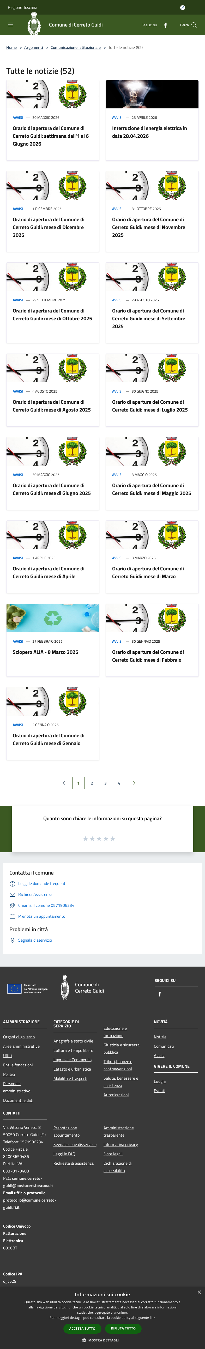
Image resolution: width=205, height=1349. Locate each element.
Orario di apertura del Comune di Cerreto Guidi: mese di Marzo (148, 572)
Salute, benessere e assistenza (121, 1082)
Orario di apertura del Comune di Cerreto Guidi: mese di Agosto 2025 (52, 406)
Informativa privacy (121, 1144)
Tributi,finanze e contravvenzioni (118, 1065)
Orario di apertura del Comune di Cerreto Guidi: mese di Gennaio (49, 739)
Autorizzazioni (116, 1095)
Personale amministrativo (16, 1087)
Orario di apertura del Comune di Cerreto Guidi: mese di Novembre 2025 (148, 227)
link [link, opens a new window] (152, 1317)
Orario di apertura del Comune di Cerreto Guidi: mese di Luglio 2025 (150, 406)
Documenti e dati (18, 1100)
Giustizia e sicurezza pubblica (122, 1048)
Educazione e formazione (115, 1032)
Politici (9, 1074)
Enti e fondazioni (18, 1065)
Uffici (7, 1055)
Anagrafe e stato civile (73, 1041)
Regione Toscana (22, 7)
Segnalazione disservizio (75, 1144)
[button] (102, 1340)
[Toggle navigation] (10, 24)
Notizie (160, 1037)
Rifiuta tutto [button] (123, 1328)
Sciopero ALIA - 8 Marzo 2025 (45, 652)
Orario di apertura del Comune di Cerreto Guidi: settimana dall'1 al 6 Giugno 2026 (51, 136)
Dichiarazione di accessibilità (118, 1167)
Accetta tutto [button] (82, 1328)
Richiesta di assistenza (73, 1163)
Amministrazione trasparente (119, 1131)
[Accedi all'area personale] (183, 8)
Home (11, 47)
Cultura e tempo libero (73, 1050)
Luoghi (160, 1081)
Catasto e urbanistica (72, 1069)
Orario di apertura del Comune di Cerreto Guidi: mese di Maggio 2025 (151, 489)
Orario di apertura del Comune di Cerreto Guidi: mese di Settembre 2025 (148, 318)
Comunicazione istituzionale (76, 47)
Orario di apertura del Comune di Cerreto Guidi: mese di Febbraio (148, 656)
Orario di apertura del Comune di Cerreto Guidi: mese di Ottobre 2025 (52, 314)
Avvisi (18, 117)
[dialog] (102, 1318)
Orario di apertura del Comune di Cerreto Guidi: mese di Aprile (49, 572)
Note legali (113, 1154)
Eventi (159, 1090)
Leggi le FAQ (64, 1154)
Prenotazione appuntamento (66, 1131)
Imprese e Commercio (72, 1060)
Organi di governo (19, 1037)
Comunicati (164, 1046)
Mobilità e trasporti (70, 1078)
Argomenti (33, 47)
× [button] (199, 1292)
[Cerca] (194, 25)
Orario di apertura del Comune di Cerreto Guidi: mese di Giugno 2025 (52, 489)
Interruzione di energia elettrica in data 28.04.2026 (149, 132)
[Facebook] (163, 24)
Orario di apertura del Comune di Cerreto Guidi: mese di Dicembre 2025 (49, 227)
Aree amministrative (21, 1046)
